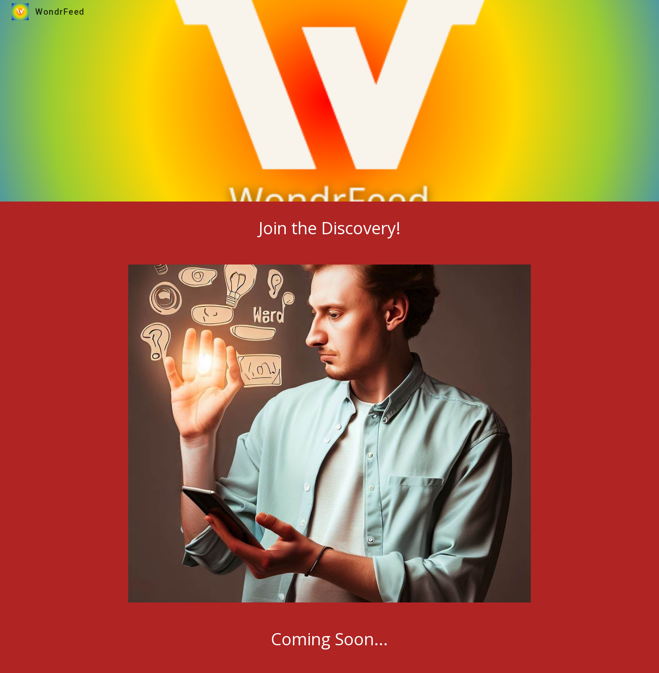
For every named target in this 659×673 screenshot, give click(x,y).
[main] (329, 228)
